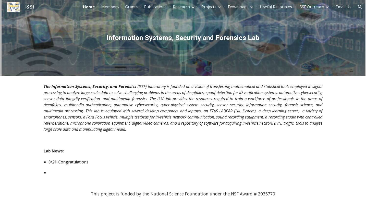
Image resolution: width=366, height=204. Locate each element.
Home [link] (89, 7)
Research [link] (181, 7)
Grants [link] (131, 7)
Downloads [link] (238, 7)
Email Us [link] (343, 7)
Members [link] (110, 7)
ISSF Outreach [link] (311, 7)
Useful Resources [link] (276, 7)
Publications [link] (155, 7)
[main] (183, 38)
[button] (360, 7)
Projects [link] (208, 7)
